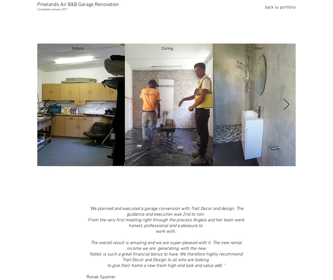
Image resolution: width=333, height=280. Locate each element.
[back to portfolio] (275, 7)
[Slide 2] (167, 190)
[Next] (286, 105)
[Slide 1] (159, 190)
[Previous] (46, 105)
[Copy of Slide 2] (175, 190)
